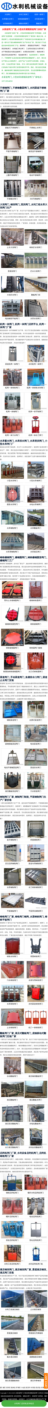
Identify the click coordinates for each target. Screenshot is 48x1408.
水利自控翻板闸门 (36, 1147)
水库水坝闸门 (35, 319)
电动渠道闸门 (35, 744)
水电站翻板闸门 (35, 1124)
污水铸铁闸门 (12, 980)
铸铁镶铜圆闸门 (24, 19)
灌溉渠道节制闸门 (34, 45)
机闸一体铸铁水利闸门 (36, 388)
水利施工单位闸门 (18, 49)
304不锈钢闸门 (35, 199)
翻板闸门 (39, 23)
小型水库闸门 (12, 481)
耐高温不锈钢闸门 (36, 151)
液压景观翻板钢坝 (12, 1381)
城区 (8, 1387)
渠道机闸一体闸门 (12, 364)
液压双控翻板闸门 (12, 1124)
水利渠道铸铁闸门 (36, 1004)
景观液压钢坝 (12, 1333)
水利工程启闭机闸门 (12, 1264)
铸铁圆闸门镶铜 (35, 648)
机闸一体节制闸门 (36, 412)
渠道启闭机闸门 (12, 1240)
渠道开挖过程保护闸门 (9, 55)
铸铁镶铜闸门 (35, 624)
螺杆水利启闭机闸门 (36, 1193)
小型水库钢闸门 (35, 481)
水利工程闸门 (24, 14)
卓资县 (37, 1387)
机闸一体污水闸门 (12, 435)
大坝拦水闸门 (12, 295)
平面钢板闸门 (12, 911)
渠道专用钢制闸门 (36, 864)
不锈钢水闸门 (12, 199)
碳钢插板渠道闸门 (12, 744)
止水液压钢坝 (35, 1309)
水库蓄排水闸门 (8, 19)
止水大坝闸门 (12, 247)
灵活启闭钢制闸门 (12, 864)
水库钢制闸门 (12, 528)
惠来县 (17, 1387)
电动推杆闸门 (23, 55)
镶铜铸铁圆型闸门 (12, 624)
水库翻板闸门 (35, 528)
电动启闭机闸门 (35, 1217)
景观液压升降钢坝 (36, 1333)
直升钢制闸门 (12, 840)
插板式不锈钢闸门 (12, 128)
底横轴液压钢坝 (35, 1357)
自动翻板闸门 (12, 1076)
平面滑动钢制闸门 (36, 911)
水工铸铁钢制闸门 (36, 887)
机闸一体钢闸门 (12, 412)
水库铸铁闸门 (12, 1004)
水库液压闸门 (35, 552)
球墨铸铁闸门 (35, 956)
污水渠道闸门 (35, 791)
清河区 (12, 1387)
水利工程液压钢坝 (12, 1309)
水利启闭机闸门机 (36, 1264)
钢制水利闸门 (24, 23)
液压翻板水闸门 (35, 1100)
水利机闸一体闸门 (36, 364)
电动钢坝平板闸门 (12, 319)
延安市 (32, 1387)
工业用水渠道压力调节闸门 (35, 49)
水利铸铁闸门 (8, 23)
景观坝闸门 (12, 271)
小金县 (27, 1387)
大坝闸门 (8, 14)
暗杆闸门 (23, 45)
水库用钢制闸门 (12, 552)
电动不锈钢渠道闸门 (12, 768)
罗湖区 (22, 1387)
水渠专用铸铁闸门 (36, 980)
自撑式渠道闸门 (35, 720)
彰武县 (42, 1387)
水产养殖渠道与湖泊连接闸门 (12, 52)
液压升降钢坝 (35, 1381)
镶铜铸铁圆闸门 (35, 600)
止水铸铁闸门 (12, 1028)
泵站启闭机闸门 (35, 1240)
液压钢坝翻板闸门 (36, 1076)
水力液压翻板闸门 (12, 1147)
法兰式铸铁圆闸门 (36, 672)
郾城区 (4, 1387)
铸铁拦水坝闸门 (35, 247)
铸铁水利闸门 (12, 956)
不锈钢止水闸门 (35, 128)
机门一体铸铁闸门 (36, 1028)
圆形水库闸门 (12, 504)
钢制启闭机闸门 (12, 1193)
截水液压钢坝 (12, 1357)
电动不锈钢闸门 (35, 175)
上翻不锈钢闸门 (12, 175)
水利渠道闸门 (40, 19)
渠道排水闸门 (35, 768)
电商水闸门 (41, 52)
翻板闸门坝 (35, 295)
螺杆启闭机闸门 (12, 1217)
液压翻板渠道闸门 (12, 791)
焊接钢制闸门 (35, 840)
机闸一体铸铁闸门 (12, 388)
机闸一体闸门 (40, 14)
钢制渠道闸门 (12, 720)
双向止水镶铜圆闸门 (12, 600)
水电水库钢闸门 (35, 504)
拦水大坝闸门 (35, 271)
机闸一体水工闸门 (36, 435)
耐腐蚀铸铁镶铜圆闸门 (12, 672)
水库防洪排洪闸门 (29, 52)
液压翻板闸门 (12, 1100)
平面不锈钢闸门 (12, 151)
